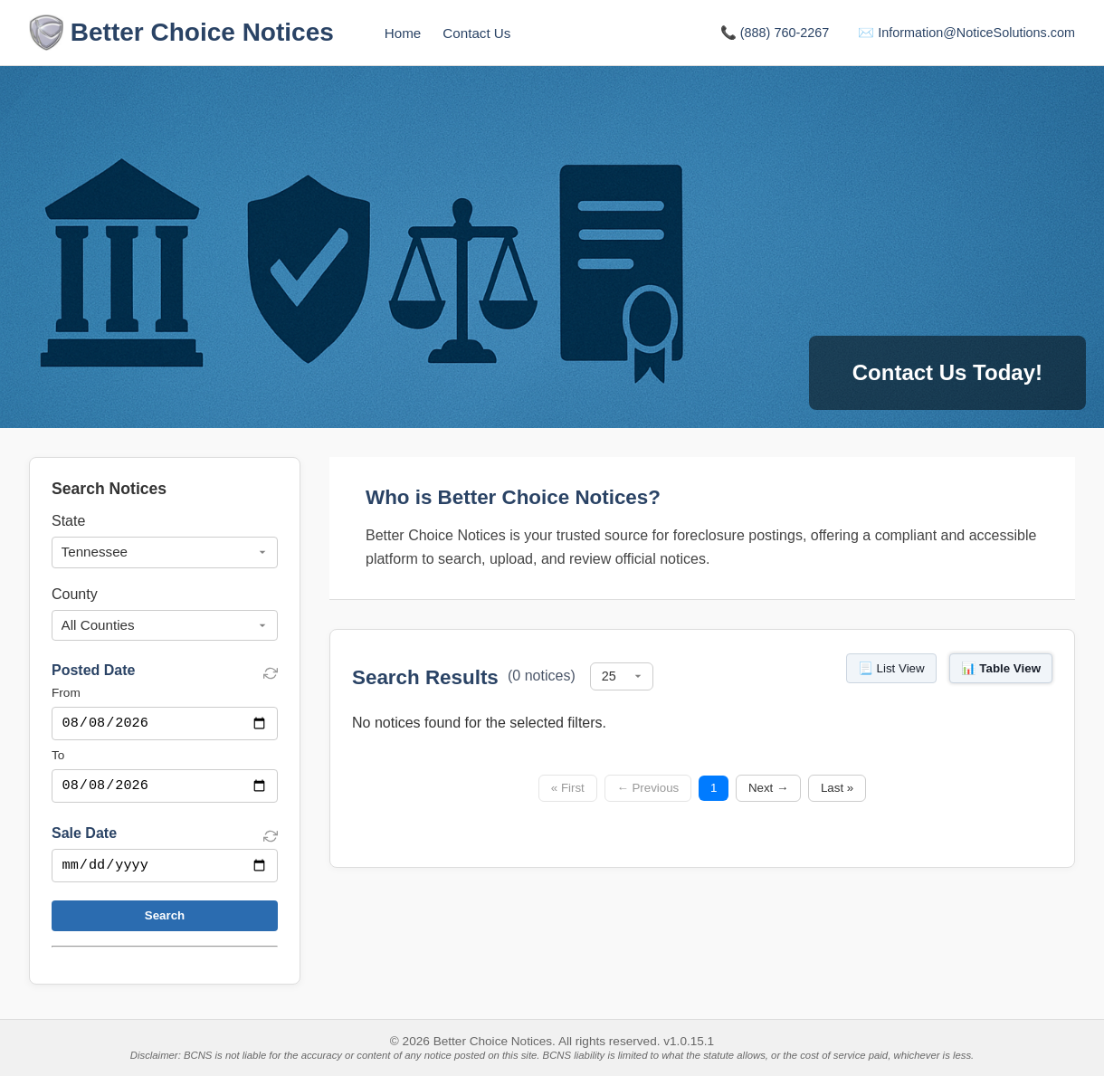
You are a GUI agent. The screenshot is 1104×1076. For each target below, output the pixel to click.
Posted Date (93, 670)
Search (165, 921)
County (75, 594)
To (58, 757)
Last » (837, 788)
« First (568, 788)
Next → (768, 788)
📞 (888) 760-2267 (774, 32)
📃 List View (891, 668)
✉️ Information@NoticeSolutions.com (966, 32)
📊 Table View (1001, 668)
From (66, 693)
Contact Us (476, 33)
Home (403, 33)
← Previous (647, 788)
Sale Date (84, 836)
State (68, 520)
